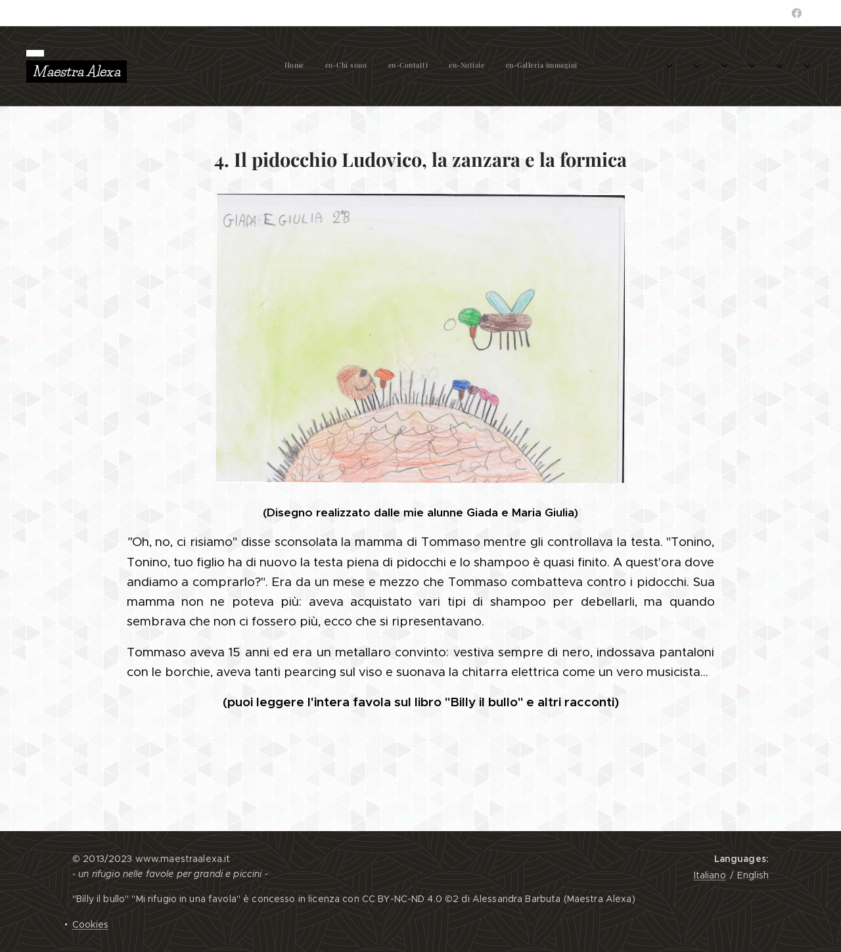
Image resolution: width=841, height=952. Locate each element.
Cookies (90, 924)
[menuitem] (193, 66)
